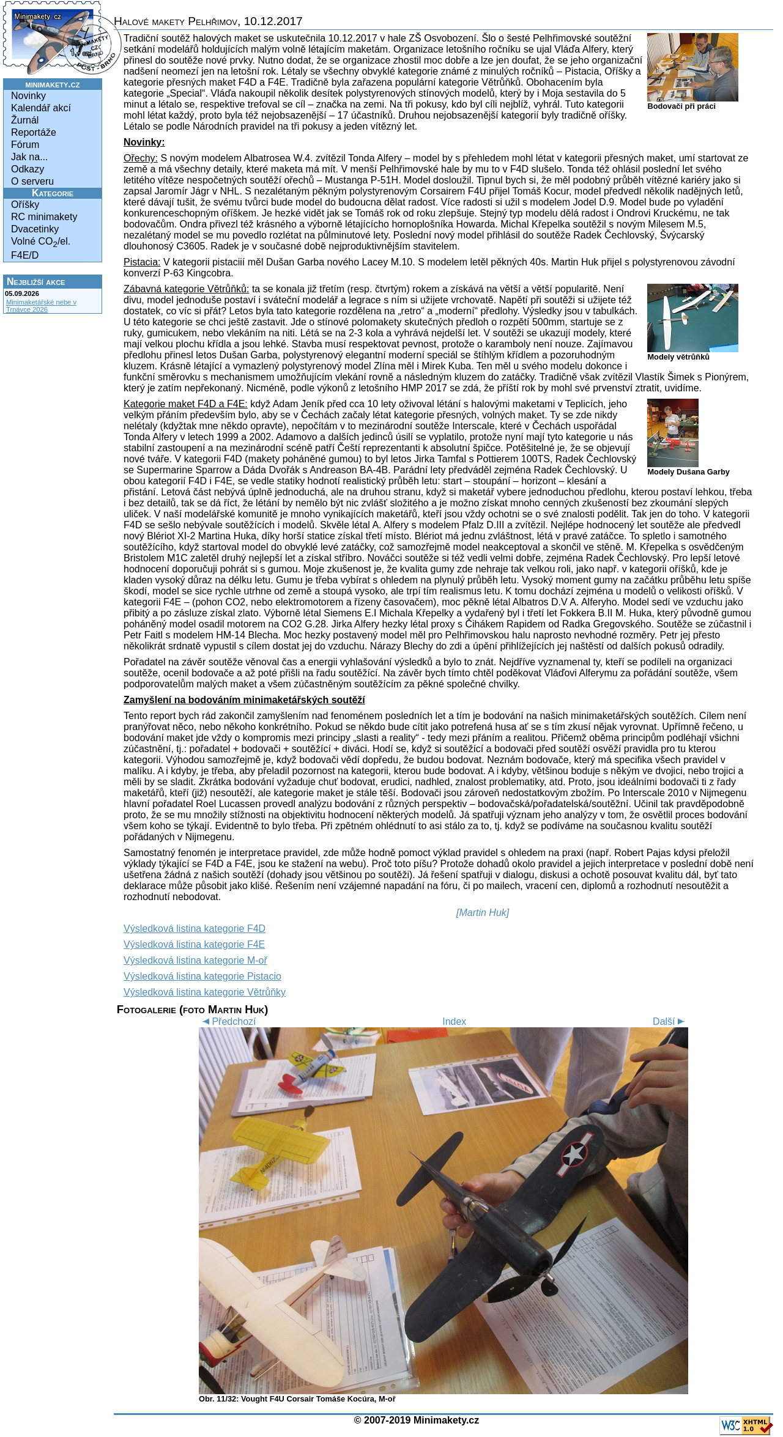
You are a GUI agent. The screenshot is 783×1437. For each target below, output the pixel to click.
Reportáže (33, 132)
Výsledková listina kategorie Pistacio (202, 976)
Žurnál (25, 120)
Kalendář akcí (41, 108)
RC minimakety (44, 217)
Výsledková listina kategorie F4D (194, 928)
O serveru (32, 181)
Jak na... (29, 157)
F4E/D (25, 255)
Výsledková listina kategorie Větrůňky (205, 992)
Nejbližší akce (36, 281)
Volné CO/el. (40, 242)
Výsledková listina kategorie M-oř (195, 960)
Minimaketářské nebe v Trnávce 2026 (41, 305)
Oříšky (25, 204)
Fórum (25, 144)
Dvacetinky (35, 229)
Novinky (28, 96)
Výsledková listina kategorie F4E (194, 944)
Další (670, 1021)
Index (454, 1021)
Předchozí (227, 1021)
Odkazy (27, 169)
